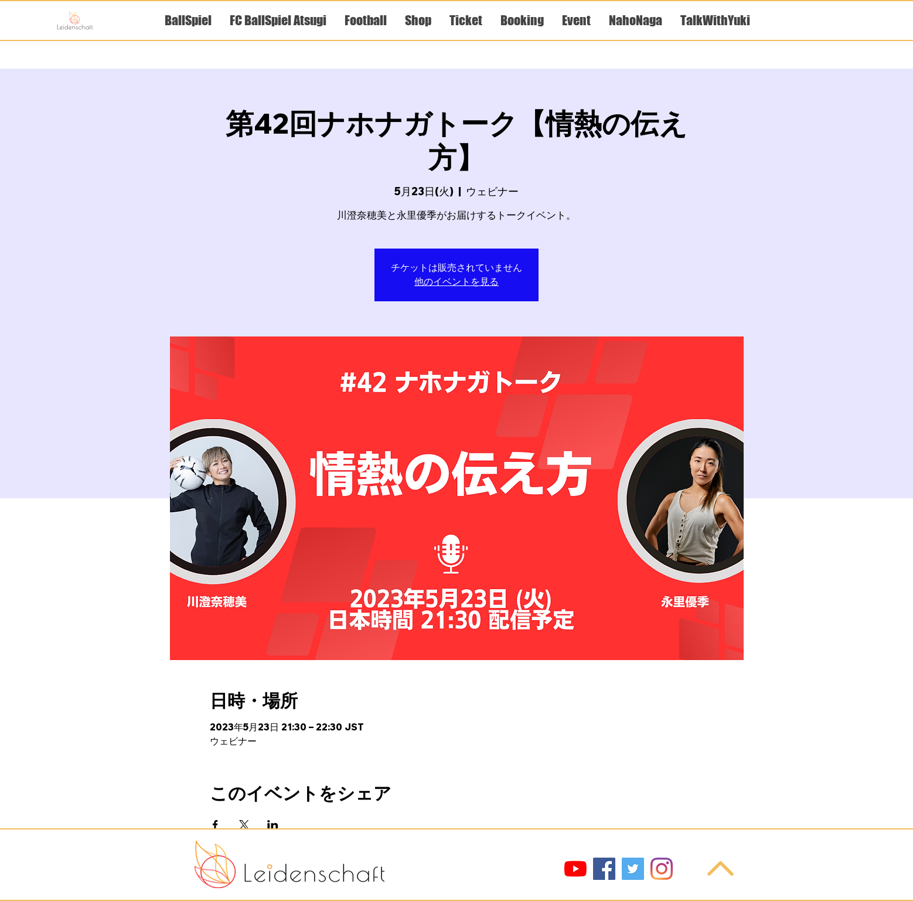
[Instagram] (661, 869)
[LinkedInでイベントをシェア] (272, 824)
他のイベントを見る (456, 282)
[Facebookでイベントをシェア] (215, 824)
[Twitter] (633, 869)
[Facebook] (604, 869)
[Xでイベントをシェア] (244, 824)
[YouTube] (575, 869)
